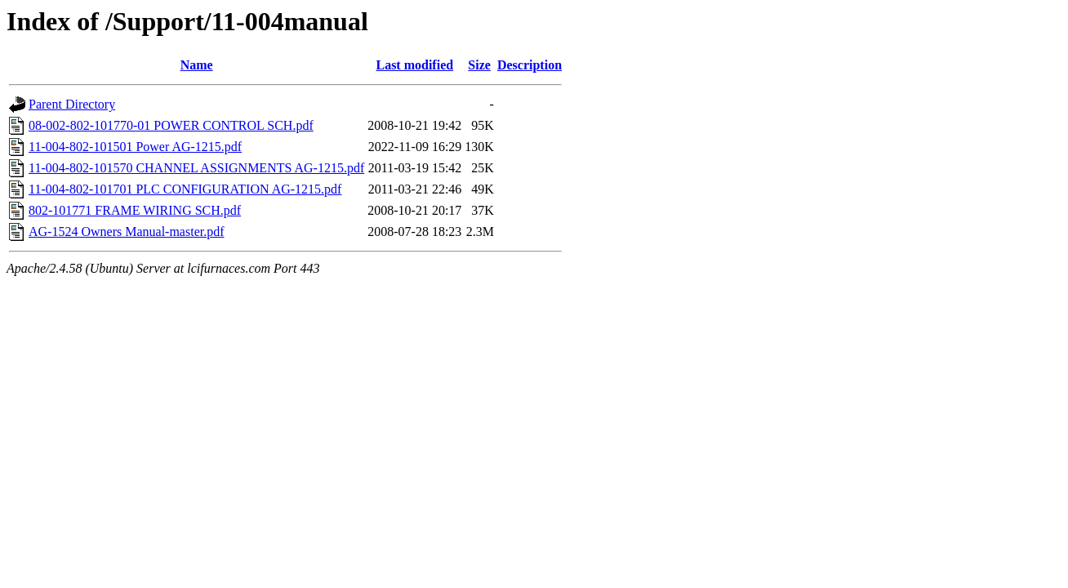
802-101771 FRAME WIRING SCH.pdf (135, 210)
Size (479, 65)
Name (196, 65)
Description (529, 65)
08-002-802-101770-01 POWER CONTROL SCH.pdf (171, 125)
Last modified (414, 65)
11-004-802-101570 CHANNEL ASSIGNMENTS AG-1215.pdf (196, 168)
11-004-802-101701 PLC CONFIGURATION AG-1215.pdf (185, 189)
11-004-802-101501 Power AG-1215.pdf (135, 147)
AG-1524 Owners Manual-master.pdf (127, 231)
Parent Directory (72, 104)
